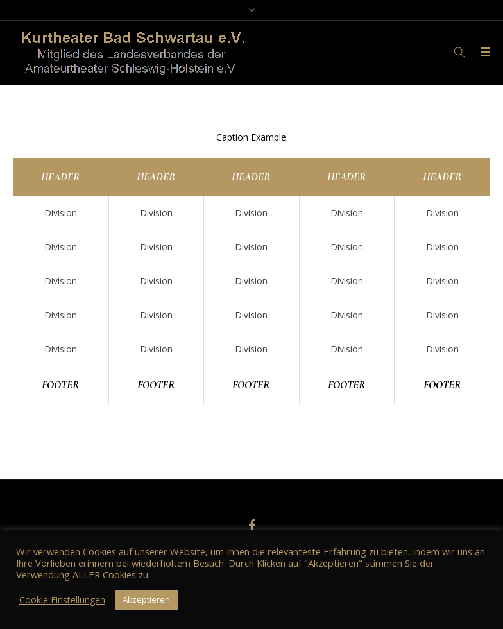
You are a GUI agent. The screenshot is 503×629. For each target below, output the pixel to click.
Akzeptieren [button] (146, 599)
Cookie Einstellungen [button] (62, 600)
